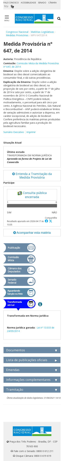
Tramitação (14, 389)
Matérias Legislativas (42, 31)
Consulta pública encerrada (32, 195)
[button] (47, 221)
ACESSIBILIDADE (28, 2)
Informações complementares (28, 380)
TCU (6, 6)
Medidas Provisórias (17, 35)
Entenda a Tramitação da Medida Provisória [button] (32, 175)
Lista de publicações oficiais (26, 360)
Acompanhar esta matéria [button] (32, 232)
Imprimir (31, 132)
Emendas (12, 370)
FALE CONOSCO (11, 2)
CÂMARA (52, 2)
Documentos (15, 350)
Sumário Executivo (13, 132)
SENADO (42, 2)
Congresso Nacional (17, 31)
